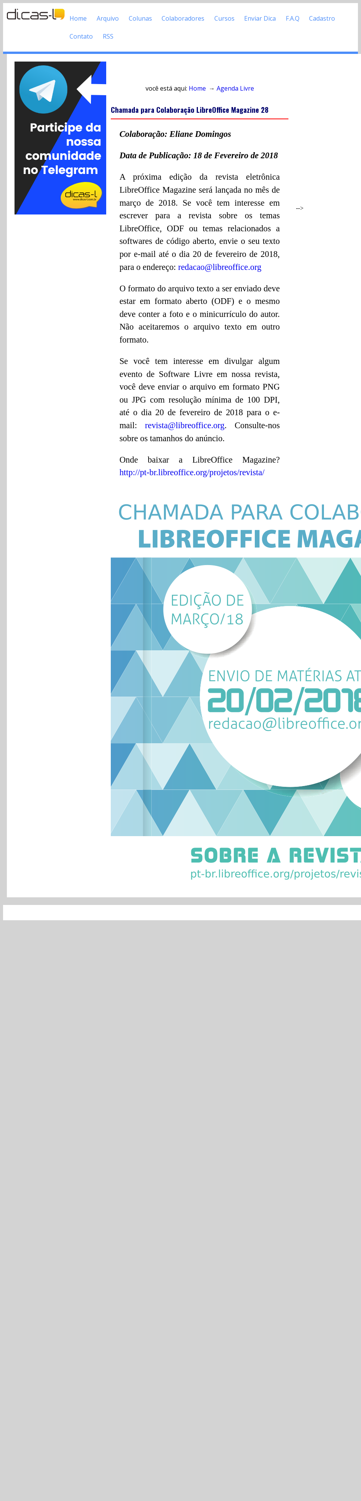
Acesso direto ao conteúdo (155, 72)
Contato (81, 36)
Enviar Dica (260, 18)
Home (78, 18)
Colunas (140, 18)
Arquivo (108, 18)
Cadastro (322, 18)
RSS (108, 36)
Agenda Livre (235, 88)
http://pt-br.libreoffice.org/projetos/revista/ (192, 472)
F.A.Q (292, 18)
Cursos (224, 18)
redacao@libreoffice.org (219, 267)
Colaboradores (183, 18)
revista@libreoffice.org (185, 425)
